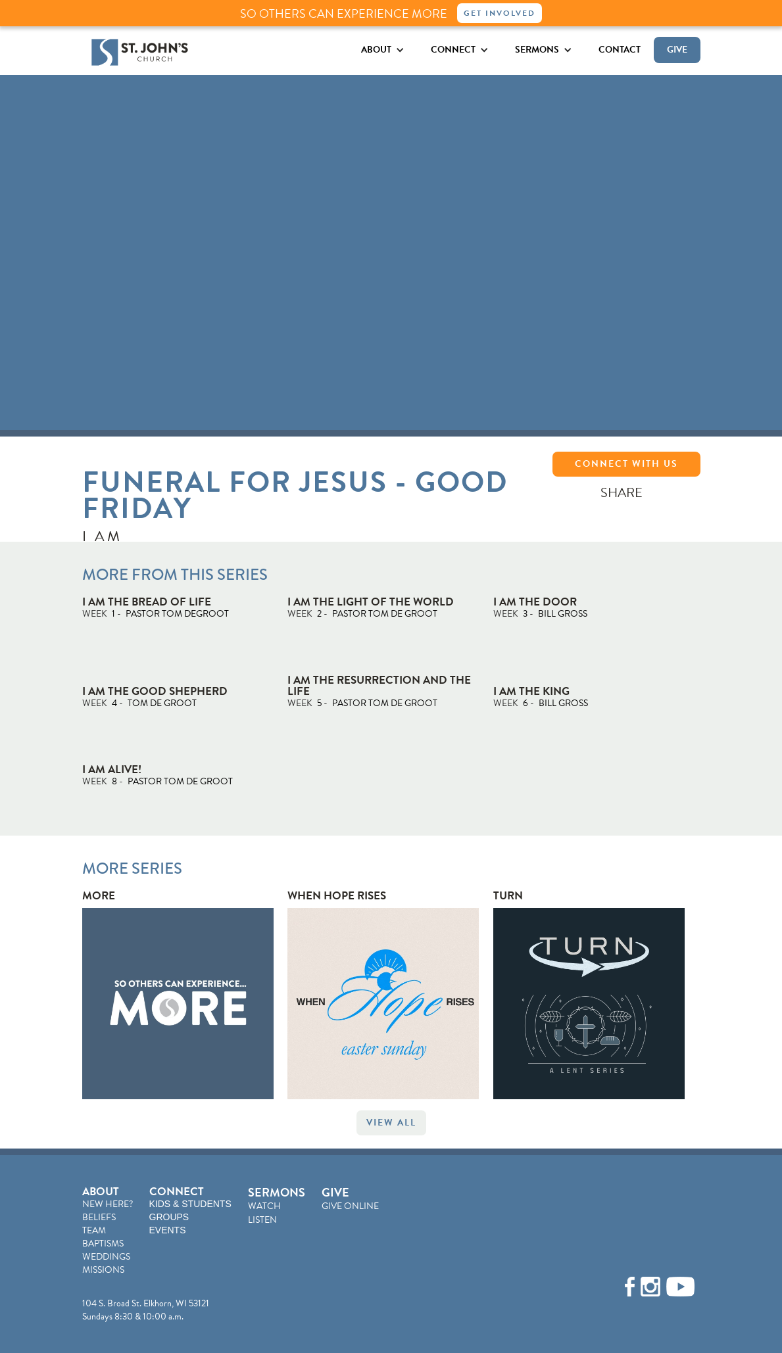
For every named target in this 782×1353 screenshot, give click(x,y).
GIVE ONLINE (350, 1206)
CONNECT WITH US (626, 464)
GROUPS (169, 1217)
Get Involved (499, 13)
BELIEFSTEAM (99, 1223)
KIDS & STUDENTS (190, 1204)
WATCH (264, 1206)
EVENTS (167, 1230)
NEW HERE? (107, 1204)
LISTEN (262, 1220)
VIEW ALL (391, 1122)
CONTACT (620, 50)
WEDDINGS (106, 1257)
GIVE (677, 50)
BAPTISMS (103, 1243)
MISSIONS (103, 1270)
